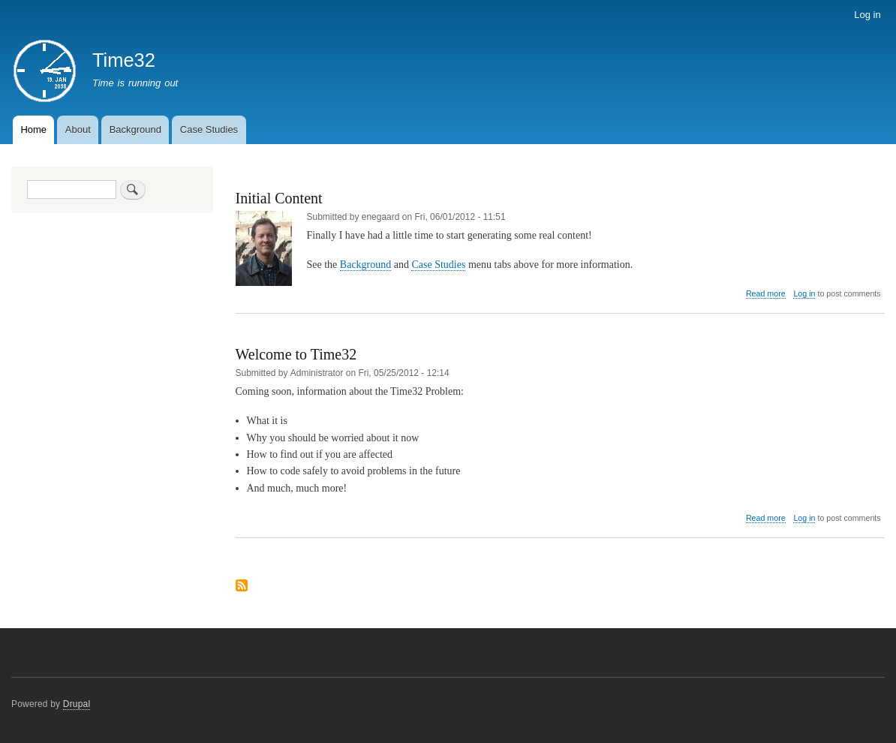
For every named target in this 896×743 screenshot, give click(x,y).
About (78, 129)
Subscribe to (242, 586)
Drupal (77, 704)
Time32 (123, 60)
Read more (766, 294)
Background (135, 129)
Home (33, 129)
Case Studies (209, 129)
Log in (867, 14)
